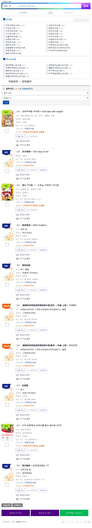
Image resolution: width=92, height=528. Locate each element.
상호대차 (43, 170)
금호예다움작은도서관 (61, 65)
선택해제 (85, 20)
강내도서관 (10, 28)
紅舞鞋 (25, 385)
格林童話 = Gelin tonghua (34, 225)
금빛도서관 (53, 28)
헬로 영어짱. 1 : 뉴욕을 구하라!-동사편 (40, 185)
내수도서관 (53, 30)
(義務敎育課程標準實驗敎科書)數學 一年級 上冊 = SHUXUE (49, 345)
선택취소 (17, 505)
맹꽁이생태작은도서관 (60, 67)
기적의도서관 (11, 30)
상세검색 (23, 12)
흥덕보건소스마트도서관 (59, 47)
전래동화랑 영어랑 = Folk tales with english (42, 111)
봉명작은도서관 (57, 70)
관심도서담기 (25, 141)
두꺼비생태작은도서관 (17, 67)
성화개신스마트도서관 (58, 44)
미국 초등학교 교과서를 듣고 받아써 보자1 (42, 425)
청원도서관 (53, 42)
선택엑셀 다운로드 (74, 512)
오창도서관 (10, 39)
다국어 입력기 (68, 12)
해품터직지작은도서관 (18, 76)
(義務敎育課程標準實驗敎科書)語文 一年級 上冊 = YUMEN (49, 305)
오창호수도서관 (55, 39)
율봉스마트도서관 (13, 53)
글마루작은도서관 (16, 65)
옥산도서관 (10, 42)
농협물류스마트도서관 (15, 47)
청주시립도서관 (12, 25)
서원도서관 (53, 33)
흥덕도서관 (10, 44)
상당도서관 (10, 33)
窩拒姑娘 (26, 265)
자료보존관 (10, 50)
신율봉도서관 (11, 36)
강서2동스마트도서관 (58, 50)
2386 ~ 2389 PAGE (89, 522)
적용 (6, 102)
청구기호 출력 (25, 145)
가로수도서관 (54, 25)
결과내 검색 (6, 1)
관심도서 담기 (15, 512)
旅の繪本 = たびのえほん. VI (35, 465)
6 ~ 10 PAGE (85, 522)
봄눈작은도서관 (15, 70)
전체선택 (77, 20)
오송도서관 (53, 36)
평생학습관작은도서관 (61, 73)
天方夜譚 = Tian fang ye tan (35, 151)
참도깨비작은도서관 (17, 73)
